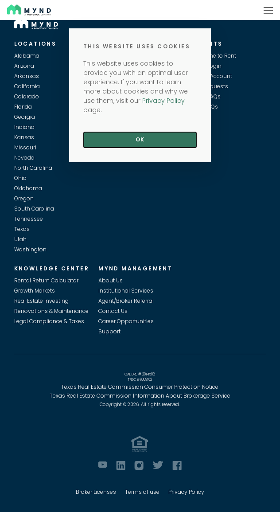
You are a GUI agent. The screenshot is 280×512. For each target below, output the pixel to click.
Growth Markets (34, 290)
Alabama (26, 55)
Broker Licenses (96, 492)
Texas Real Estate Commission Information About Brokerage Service (140, 395)
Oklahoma (28, 188)
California (27, 86)
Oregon (24, 198)
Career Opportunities (126, 321)
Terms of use (142, 492)
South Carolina (34, 208)
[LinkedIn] (120, 465)
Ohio (20, 178)
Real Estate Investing (41, 301)
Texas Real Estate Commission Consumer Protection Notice (139, 387)
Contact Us (113, 311)
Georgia (24, 117)
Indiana (24, 127)
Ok (140, 139)
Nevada (24, 157)
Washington (30, 249)
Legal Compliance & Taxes (49, 321)
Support (109, 331)
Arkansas (26, 76)
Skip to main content (3, 38)
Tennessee (28, 219)
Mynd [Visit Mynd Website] (16, 9)
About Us (110, 280)
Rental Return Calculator (46, 280)
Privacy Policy (186, 492)
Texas (22, 229)
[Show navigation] (268, 10)
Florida (23, 106)
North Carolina (33, 168)
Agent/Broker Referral (126, 301)
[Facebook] (177, 465)
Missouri (25, 147)
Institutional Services (125, 290)
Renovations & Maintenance (51, 311)
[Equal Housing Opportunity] (139, 444)
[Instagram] (139, 465)
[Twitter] (157, 465)
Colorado (26, 96)
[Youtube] (102, 464)
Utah (20, 239)
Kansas (24, 137)
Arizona (24, 66)
